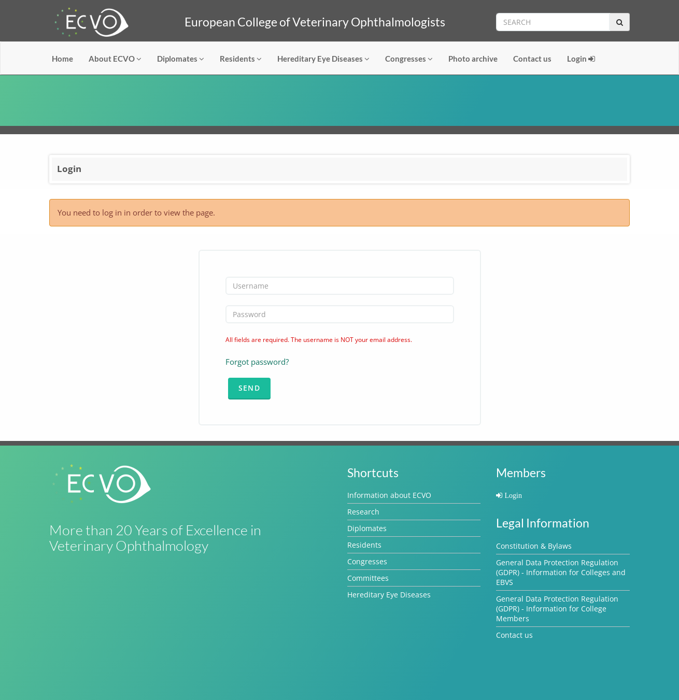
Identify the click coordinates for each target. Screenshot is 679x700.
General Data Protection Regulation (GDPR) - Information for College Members (557, 608)
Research (363, 512)
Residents (241, 58)
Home (62, 58)
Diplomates (180, 58)
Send (249, 388)
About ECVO (115, 58)
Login (581, 58)
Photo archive (473, 58)
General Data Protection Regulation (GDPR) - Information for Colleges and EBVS (561, 572)
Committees (368, 578)
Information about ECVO (389, 495)
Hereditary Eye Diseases (323, 58)
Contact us (532, 58)
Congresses (409, 58)
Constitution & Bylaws (534, 546)
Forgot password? (257, 361)
